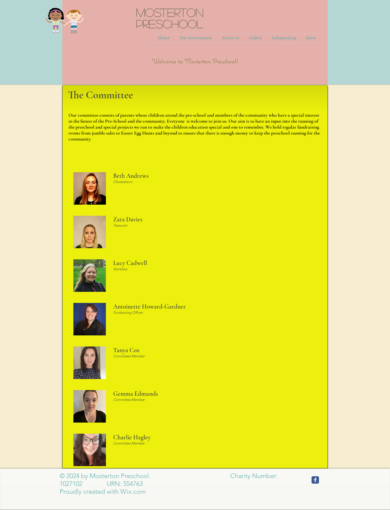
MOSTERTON (170, 12)
